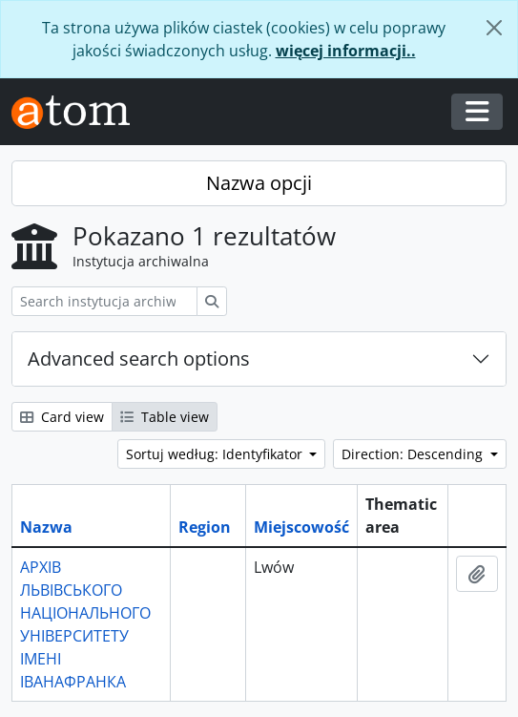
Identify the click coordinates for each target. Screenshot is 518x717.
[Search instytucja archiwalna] (104, 301)
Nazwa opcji (259, 183)
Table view (164, 417)
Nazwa (46, 527)
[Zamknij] (494, 27)
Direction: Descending (414, 454)
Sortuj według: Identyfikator (216, 454)
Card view (62, 417)
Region (204, 527)
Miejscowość (301, 527)
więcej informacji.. (346, 50)
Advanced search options (139, 358)
